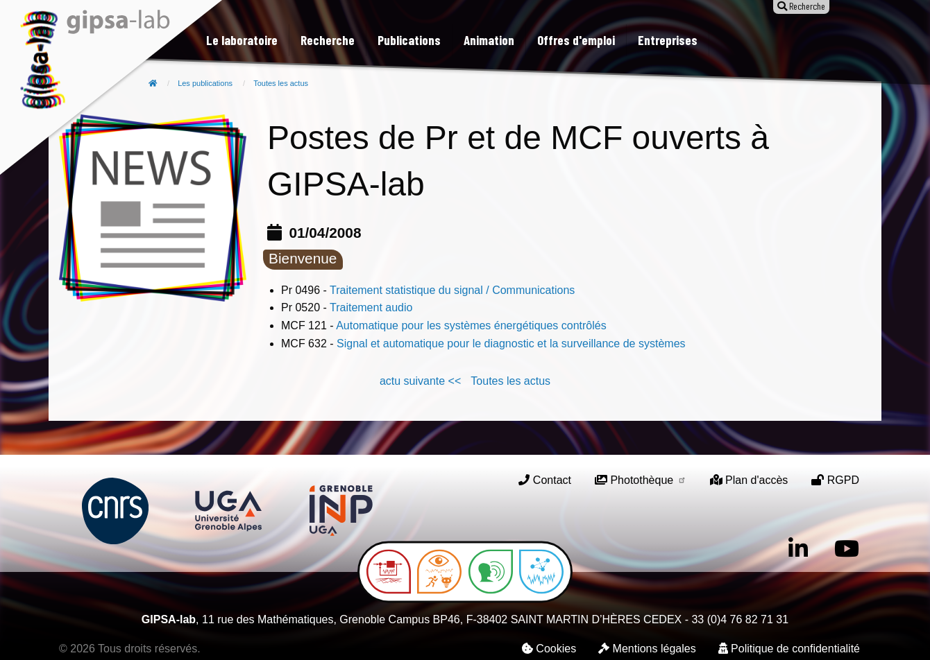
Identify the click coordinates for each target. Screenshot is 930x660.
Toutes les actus (280, 83)
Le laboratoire (242, 40)
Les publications (205, 83)
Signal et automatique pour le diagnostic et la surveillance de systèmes (511, 343)
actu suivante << (420, 381)
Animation (489, 40)
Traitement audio (371, 307)
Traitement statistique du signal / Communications (452, 290)
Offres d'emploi (576, 40)
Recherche (328, 40)
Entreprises (668, 40)
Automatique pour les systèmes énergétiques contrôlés (471, 325)
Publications (409, 40)
